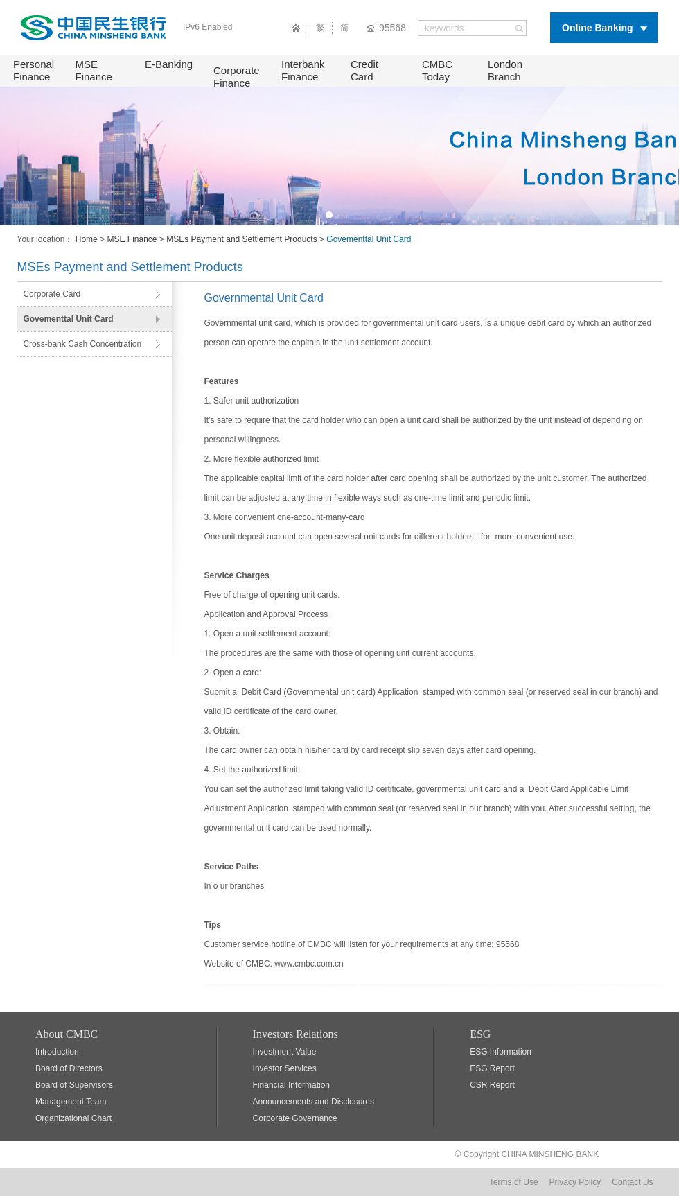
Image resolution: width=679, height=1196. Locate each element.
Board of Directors (69, 1068)
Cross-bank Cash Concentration (82, 344)
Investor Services (285, 1068)
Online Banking (597, 27)
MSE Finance (94, 70)
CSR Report (492, 1085)
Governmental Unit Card (264, 298)
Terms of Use (513, 1182)
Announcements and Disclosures (313, 1102)
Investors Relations (295, 1034)
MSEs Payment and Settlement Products (241, 239)
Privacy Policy (575, 1182)
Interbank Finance (303, 70)
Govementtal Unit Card (68, 319)
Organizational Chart (73, 1118)
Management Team (71, 1102)
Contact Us (632, 1182)
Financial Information (291, 1085)
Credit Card (364, 70)
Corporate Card (51, 294)
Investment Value (285, 1052)
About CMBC (66, 1034)
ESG (480, 1034)
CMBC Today (437, 70)
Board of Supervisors (74, 1085)
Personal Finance (33, 70)
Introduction (57, 1052)
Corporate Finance (236, 76)
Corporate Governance (295, 1118)
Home (87, 239)
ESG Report (492, 1068)
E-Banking (169, 64)
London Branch (505, 70)
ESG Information (500, 1052)
